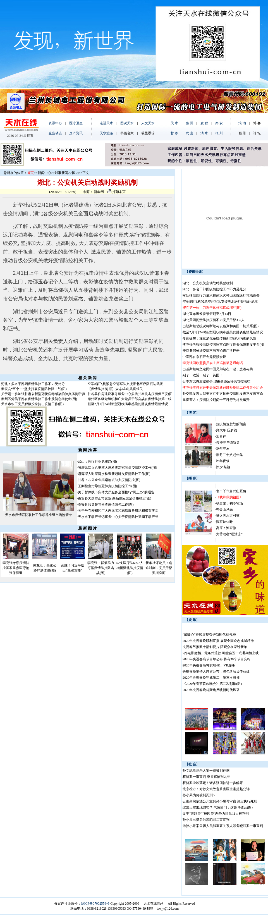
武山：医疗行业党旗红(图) (97, 461)
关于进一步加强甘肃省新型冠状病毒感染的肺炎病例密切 (43, 394)
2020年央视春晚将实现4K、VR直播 (209, 665)
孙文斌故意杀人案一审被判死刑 (206, 771)
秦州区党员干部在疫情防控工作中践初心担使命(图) (39, 399)
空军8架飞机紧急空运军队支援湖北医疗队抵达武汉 (125, 384)
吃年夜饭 (222, 461)
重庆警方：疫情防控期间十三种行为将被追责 (216, 400)
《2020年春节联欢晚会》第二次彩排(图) (212, 684)
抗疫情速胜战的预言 (231, 424)
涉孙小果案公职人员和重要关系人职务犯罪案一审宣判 (223, 826)
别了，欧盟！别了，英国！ (203, 375)
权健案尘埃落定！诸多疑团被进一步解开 (213, 783)
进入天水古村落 (228, 516)
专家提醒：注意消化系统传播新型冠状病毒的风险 (219, 338)
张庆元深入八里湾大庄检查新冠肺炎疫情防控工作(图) (117, 468)
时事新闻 (61, 173)
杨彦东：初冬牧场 (229, 503)
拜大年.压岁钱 (226, 430)
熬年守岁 (222, 449)
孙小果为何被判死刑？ (199, 795)
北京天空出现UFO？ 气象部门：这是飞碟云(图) (218, 807)
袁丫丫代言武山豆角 (231, 491)
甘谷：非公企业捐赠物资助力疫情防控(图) (109, 480)
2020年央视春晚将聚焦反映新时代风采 (211, 690)
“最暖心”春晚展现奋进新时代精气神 (209, 635)
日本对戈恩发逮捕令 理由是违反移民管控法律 (216, 381)
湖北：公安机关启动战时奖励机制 (208, 283)
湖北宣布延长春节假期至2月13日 (207, 314)
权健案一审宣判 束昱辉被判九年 (206, 777)
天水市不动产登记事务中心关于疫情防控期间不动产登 (118, 517)
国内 (75, 173)
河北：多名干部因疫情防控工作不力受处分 (33, 384)
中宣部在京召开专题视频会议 (204, 357)
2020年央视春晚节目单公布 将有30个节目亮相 (216, 659)
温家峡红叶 (224, 522)
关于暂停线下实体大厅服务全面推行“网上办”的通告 (116, 492)
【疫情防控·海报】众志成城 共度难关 (115, 389)
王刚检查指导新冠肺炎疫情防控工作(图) (107, 486)
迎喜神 (221, 436)
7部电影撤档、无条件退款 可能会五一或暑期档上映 (221, 653)
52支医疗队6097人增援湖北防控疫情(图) (129, 568)
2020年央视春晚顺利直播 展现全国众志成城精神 (218, 641)
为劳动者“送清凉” (229, 534)
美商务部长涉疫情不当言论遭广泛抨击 (211, 351)
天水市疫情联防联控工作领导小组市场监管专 (38, 515)
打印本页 (116, 192)
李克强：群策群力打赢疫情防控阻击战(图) (100, 568)
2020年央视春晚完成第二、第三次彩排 (211, 678)
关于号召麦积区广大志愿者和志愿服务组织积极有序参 (118, 511)
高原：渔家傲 (226, 528)
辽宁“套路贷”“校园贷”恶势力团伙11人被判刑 (216, 814)
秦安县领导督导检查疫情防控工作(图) (106, 504)
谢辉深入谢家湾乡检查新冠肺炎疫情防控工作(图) (114, 474)
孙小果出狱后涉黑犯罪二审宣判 (206, 820)
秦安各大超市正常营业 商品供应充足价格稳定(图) (114, 498)
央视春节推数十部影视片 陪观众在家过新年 (215, 647)
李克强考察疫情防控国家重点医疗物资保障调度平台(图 (223, 344)
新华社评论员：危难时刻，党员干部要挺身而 (158, 568)
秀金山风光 (224, 509)
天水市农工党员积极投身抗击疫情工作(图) (32, 404)
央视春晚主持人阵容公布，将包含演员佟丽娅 (216, 671)
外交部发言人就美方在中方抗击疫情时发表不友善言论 (223, 394)
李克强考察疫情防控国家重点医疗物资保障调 (16, 568)
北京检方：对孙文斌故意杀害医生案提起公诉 (216, 789)
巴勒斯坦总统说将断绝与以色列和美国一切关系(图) (221, 326)
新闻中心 (44, 173)
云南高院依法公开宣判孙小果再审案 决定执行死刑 (220, 801)
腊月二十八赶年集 (229, 455)
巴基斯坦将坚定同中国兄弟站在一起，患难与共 (218, 369)
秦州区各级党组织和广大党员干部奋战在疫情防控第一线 (129, 399)
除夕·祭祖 (223, 467)
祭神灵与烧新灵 (228, 442)
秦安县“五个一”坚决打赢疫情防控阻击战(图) (34, 389)
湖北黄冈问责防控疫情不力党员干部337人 (214, 320)
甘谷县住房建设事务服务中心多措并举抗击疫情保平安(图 (130, 394)
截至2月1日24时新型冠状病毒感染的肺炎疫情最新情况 (128, 404)
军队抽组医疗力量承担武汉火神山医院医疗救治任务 (221, 295)
